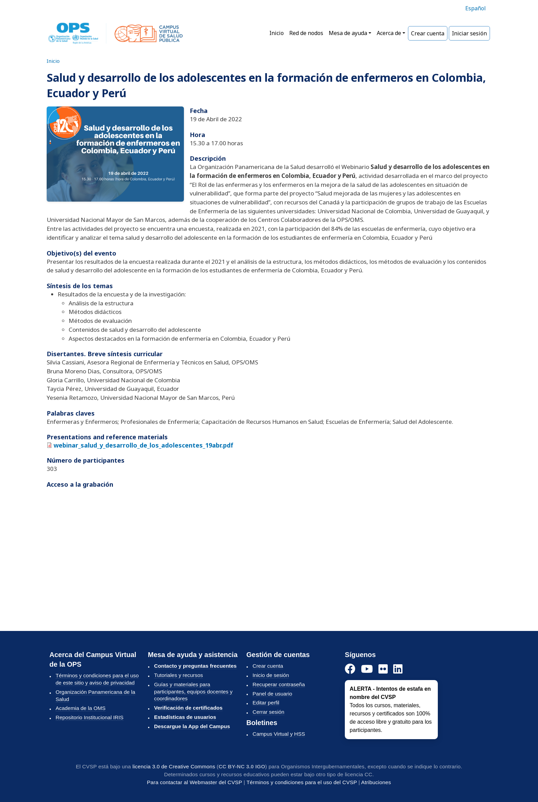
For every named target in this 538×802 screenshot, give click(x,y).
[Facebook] (350, 669)
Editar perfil (266, 702)
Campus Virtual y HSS (279, 734)
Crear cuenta (427, 33)
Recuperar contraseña (279, 684)
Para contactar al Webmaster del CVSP (194, 782)
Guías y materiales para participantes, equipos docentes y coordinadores (193, 691)
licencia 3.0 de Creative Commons (173, 766)
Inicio (276, 33)
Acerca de (389, 33)
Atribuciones (376, 782)
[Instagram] (383, 669)
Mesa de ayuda (348, 33)
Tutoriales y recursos (178, 675)
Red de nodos (306, 33)
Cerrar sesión (268, 712)
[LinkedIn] (397, 669)
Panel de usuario (272, 694)
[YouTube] (367, 669)
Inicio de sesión (271, 675)
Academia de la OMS (81, 708)
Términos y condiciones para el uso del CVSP (301, 782)
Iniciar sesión (469, 33)
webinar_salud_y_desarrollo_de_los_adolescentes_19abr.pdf (143, 445)
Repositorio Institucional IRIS (90, 717)
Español (475, 8)
